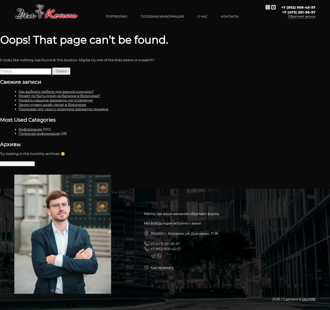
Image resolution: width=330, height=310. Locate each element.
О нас (202, 17)
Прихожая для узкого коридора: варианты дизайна (63, 109)
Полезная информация (39, 134)
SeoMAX (309, 299)
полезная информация (162, 17)
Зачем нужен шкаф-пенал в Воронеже (52, 105)
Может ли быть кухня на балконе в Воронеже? (59, 96)
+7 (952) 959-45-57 (298, 7)
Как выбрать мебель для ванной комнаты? (56, 92)
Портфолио (116, 17)
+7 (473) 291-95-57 (298, 12)
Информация (30, 129)
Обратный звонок (301, 16)
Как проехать (162, 268)
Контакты (230, 17)
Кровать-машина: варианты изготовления (56, 100)
